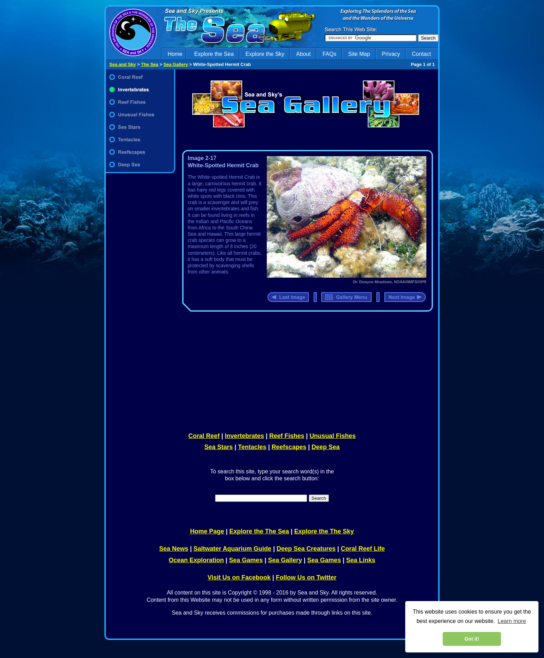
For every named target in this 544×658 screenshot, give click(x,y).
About (303, 54)
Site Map (359, 54)
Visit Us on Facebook (239, 577)
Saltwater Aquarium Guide (232, 548)
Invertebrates (244, 435)
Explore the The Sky (324, 531)
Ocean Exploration (196, 560)
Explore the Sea (214, 54)
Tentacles (252, 447)
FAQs (329, 54)
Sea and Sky (122, 64)
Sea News (173, 548)
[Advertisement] (306, 370)
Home (175, 54)
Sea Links (360, 560)
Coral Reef (204, 435)
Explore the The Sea (259, 531)
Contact (421, 54)
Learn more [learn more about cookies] (512, 621)
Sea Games (246, 560)
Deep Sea (326, 447)
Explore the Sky (265, 54)
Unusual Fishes (332, 435)
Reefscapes (289, 447)
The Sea (149, 64)
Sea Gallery (175, 64)
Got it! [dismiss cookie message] (472, 639)
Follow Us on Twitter (306, 577)
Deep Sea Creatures (306, 548)
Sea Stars (218, 447)
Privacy (391, 54)
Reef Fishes (286, 435)
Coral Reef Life (363, 548)
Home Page (207, 531)
